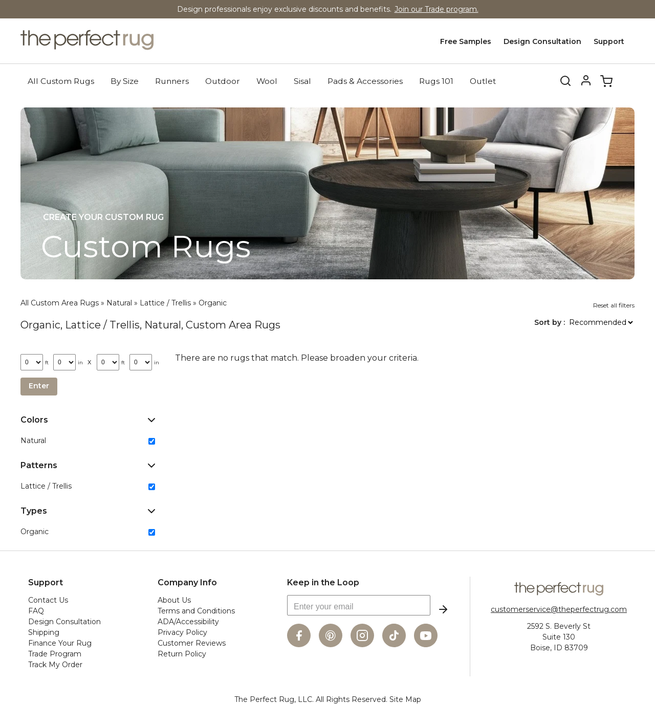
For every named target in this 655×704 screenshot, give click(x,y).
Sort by (548, 321)
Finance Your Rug (60, 642)
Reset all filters (614, 304)
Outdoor (222, 80)
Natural (119, 301)
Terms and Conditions (196, 609)
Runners (172, 80)
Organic (213, 301)
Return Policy (182, 652)
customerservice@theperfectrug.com (559, 608)
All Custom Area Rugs (59, 301)
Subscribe (443, 608)
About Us (174, 599)
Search (559, 80)
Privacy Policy (182, 631)
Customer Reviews (192, 642)
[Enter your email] (358, 604)
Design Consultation (542, 41)
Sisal (302, 80)
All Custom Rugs (61, 80)
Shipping (43, 631)
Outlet (483, 80)
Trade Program (54, 652)
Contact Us (48, 599)
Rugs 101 (436, 80)
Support (609, 41)
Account (586, 80)
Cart (606, 80)
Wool (266, 80)
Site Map (405, 698)
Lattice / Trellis (165, 301)
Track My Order (55, 663)
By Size (125, 80)
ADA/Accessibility (188, 620)
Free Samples (465, 41)
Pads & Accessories (365, 80)
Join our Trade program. (436, 9)
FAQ (36, 609)
